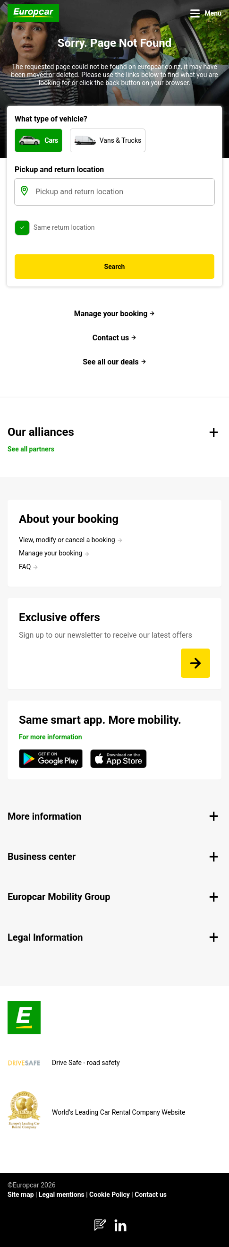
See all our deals (114, 361)
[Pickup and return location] (124, 192)
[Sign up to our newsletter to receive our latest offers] (195, 663)
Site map (21, 1194)
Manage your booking (114, 313)
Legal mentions (62, 1194)
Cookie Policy (109, 1194)
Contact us (114, 337)
